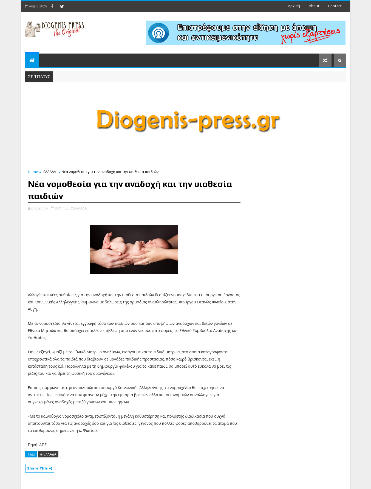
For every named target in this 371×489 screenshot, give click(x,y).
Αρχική (294, 6)
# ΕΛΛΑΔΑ (48, 454)
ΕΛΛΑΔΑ (49, 171)
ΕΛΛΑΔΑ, (81, 208)
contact (335, 6)
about (314, 6)
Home (33, 171)
